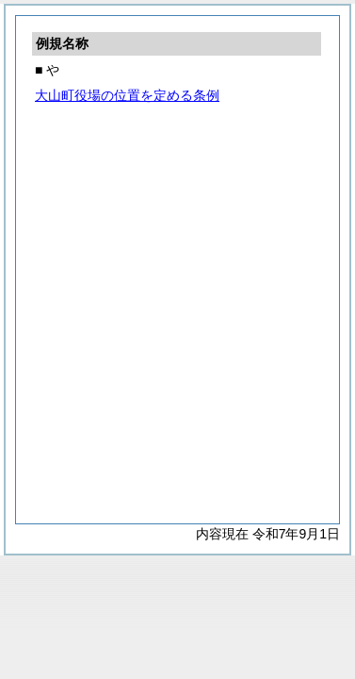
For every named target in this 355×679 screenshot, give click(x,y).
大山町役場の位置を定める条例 (127, 95)
